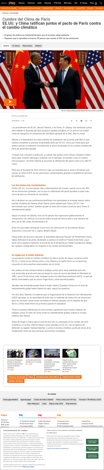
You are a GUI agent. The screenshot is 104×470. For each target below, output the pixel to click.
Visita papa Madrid (10, 400)
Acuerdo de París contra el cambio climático (46, 130)
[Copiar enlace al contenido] (91, 120)
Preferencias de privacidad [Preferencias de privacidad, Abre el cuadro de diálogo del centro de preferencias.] (92, 455)
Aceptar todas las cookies (92, 441)
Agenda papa (26, 400)
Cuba (44, 404)
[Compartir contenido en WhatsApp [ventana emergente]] (86, 120)
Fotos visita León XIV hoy (66, 400)
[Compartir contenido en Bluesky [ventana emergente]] (81, 120)
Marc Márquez (33, 404)
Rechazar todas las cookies (92, 448)
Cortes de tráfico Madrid (43, 400)
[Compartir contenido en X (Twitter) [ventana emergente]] (76, 120)
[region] (52, 448)
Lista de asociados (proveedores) (58, 448)
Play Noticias (71, 404)
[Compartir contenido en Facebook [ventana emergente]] (71, 120)
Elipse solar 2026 (56, 404)
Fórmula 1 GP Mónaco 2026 (90, 400)
